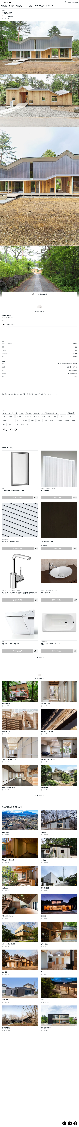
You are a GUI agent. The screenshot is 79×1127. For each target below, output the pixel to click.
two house (5, 888)
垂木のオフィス (6, 731)
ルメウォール (45, 490)
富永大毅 (36, 413)
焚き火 (67, 420)
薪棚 (22, 424)
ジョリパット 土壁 (47, 541)
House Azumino (46, 972)
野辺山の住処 (6, 1028)
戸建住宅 (4, 10)
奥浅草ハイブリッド (47, 731)
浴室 (10, 424)
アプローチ (24, 420)
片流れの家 (71, 413)
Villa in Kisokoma (7, 916)
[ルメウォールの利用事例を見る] (75, 497)
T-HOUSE (5, 1000)
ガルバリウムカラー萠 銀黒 (10, 541)
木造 (76, 347)
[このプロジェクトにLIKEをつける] (2, 19)
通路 (43, 417)
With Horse (5, 832)
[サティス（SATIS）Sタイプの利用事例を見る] (35, 651)
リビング (36, 417)
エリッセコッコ (45, 593)
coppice (43, 832)
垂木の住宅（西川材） (9, 787)
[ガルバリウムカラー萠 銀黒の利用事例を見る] (36, 548)
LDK (4, 417)
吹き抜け (11, 417)
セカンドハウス (7, 413)
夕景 (46, 420)
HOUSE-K (44, 916)
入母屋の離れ (45, 787)
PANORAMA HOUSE (8, 944)
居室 (4, 424)
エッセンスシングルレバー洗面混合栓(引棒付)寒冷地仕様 (19, 593)
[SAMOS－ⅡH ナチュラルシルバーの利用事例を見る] (35, 497)
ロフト (11, 420)
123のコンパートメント (9, 759)
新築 (76, 350)
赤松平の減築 (6, 703)
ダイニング (28, 417)
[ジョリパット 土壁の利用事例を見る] (75, 548)
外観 (51, 420)
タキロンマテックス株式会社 (48, 488)
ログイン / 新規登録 (73, 2)
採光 (49, 417)
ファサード (59, 420)
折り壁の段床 (45, 888)
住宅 (21, 413)
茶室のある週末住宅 (8, 860)
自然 (55, 417)
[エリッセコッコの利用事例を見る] (75, 600)
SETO (43, 1000)
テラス (39, 420)
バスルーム (72, 417)
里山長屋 (4, 972)
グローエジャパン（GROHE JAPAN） (12, 591)
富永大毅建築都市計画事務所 (50, 413)
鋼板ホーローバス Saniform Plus (51, 644)
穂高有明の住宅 (45, 1028)
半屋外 (32, 420)
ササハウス (44, 944)
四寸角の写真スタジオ (48, 759)
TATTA (63, 413)
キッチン (19, 417)
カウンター (63, 417)
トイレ (16, 424)
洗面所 (4, 420)
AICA (42, 539)
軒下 (28, 424)
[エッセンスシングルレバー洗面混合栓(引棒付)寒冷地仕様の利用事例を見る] (36, 600)
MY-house (44, 860)
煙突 (73, 420)
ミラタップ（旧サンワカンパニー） (50, 591)
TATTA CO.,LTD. (8, 16)
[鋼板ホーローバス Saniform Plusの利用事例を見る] (75, 651)
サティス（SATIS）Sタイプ (10, 644)
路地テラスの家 (45, 703)
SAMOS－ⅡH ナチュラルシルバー (13, 490)
